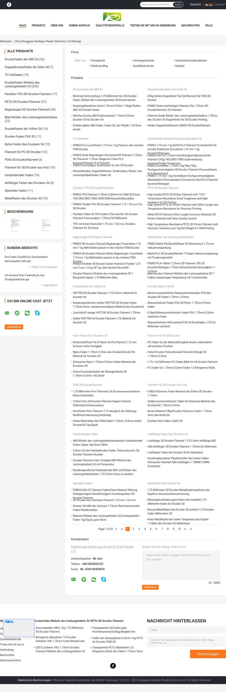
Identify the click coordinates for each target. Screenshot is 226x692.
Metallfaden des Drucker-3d (23, 198)
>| (191, 529)
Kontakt (179, 65)
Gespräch (195, 4)
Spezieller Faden (16, 190)
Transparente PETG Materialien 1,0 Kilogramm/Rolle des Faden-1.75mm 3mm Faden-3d (117, 650)
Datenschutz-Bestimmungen (34, 680)
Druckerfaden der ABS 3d (21, 59)
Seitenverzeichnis (10, 660)
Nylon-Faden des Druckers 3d (24, 144)
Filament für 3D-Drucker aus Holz (27, 167)
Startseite (5, 41)
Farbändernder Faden (19, 175)
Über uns (57, 25)
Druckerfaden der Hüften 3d (23, 129)
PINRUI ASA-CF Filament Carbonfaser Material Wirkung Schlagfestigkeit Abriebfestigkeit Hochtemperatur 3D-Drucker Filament (105, 493)
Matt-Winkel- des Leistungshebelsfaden (31, 117)
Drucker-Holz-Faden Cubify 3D (165, 420)
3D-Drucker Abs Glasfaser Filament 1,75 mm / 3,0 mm (104, 500)
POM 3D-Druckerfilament (21, 159)
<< (122, 529)
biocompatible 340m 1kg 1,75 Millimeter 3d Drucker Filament (60, 629)
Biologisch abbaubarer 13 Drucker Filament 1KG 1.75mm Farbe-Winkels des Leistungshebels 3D (60, 640)
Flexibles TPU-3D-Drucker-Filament (28, 94)
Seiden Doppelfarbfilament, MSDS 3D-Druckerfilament (179, 125)
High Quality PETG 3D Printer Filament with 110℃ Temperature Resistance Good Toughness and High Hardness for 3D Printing (178, 198)
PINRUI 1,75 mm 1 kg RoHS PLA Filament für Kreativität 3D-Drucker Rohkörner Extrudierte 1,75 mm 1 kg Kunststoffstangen (182, 149)
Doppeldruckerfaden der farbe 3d (27, 67)
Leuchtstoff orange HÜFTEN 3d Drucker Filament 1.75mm (106, 312)
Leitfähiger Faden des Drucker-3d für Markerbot (175, 452)
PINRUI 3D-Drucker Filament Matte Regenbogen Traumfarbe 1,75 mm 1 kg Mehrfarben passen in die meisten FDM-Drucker (108, 257)
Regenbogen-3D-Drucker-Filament (27, 109)
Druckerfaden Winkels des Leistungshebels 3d (22, 84)
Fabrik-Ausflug (79, 25)
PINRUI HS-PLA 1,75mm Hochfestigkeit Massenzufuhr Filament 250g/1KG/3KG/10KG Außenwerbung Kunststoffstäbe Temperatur (179, 159)
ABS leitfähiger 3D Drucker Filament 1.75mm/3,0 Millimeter (182, 446)
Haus (22, 25)
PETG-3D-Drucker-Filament (22, 102)
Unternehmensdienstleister (191, 60)
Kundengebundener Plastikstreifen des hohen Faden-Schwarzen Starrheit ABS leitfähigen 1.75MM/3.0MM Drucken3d (178, 462)
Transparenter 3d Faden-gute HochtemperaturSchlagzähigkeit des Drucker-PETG (113, 630)
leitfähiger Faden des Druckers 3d (27, 183)
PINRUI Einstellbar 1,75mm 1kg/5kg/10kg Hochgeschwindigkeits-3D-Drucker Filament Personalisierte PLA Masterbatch (182, 169)
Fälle (209, 25)
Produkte (38, 25)
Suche (178, 4)
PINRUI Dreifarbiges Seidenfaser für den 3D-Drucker (103, 165)
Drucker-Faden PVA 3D (20, 136)
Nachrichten (190, 25)
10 (179, 529)
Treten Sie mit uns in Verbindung (153, 25)
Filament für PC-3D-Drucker (23, 152)
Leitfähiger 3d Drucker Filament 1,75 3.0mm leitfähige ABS (182, 440)
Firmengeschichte (143, 60)
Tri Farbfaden (14, 75)
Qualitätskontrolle (110, 25)
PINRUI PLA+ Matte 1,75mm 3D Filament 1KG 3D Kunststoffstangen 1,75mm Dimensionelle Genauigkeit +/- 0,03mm (181, 267)
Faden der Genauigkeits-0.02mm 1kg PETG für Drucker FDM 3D (117, 640)
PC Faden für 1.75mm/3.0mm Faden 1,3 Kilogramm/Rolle (181, 367)
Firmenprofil (98, 60)
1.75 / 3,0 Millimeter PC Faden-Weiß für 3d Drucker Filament (183, 361)
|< (116, 529)
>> (185, 529)
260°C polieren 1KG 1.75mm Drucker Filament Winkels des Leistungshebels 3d (60, 649)
